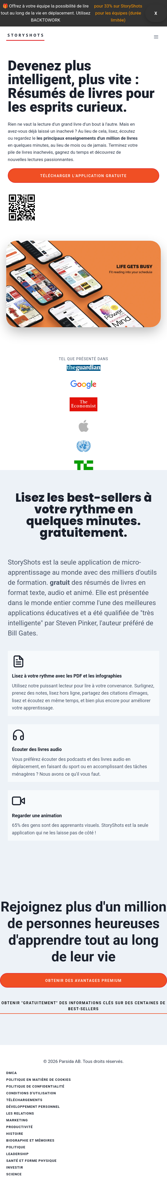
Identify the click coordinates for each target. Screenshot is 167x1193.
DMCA (11, 1073)
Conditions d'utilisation (31, 1093)
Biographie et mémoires (30, 1140)
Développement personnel (33, 1107)
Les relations (20, 1113)
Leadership (17, 1154)
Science (14, 1174)
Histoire (14, 1134)
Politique (15, 1147)
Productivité (19, 1127)
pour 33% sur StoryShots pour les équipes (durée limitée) (118, 13)
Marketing (17, 1120)
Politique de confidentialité (35, 1086)
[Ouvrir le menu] (156, 37)
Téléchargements (24, 1100)
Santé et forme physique (31, 1161)
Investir (14, 1167)
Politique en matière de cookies (38, 1080)
